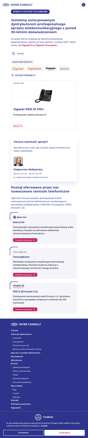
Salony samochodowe (22, 371)
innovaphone (18, 342)
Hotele (15, 375)
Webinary (16, 397)
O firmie (14, 330)
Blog (14, 390)
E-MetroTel (17, 338)
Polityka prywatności (21, 404)
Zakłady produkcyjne (21, 367)
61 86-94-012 (21, 174)
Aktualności (16, 360)
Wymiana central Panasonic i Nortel (27, 349)
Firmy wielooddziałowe (22, 382)
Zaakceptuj (64, 433)
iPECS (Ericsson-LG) (21, 345)
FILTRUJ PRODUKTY (25, 75)
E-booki (16, 393)
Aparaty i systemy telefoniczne (25, 353)
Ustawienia (23, 433)
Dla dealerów (17, 356)
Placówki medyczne (21, 379)
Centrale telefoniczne (21, 334)
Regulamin (16, 408)
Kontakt (15, 400)
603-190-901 (37, 174)
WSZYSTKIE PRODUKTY (23, 62)
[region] (44, 425)
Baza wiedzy (16, 386)
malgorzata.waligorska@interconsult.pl (32, 177)
